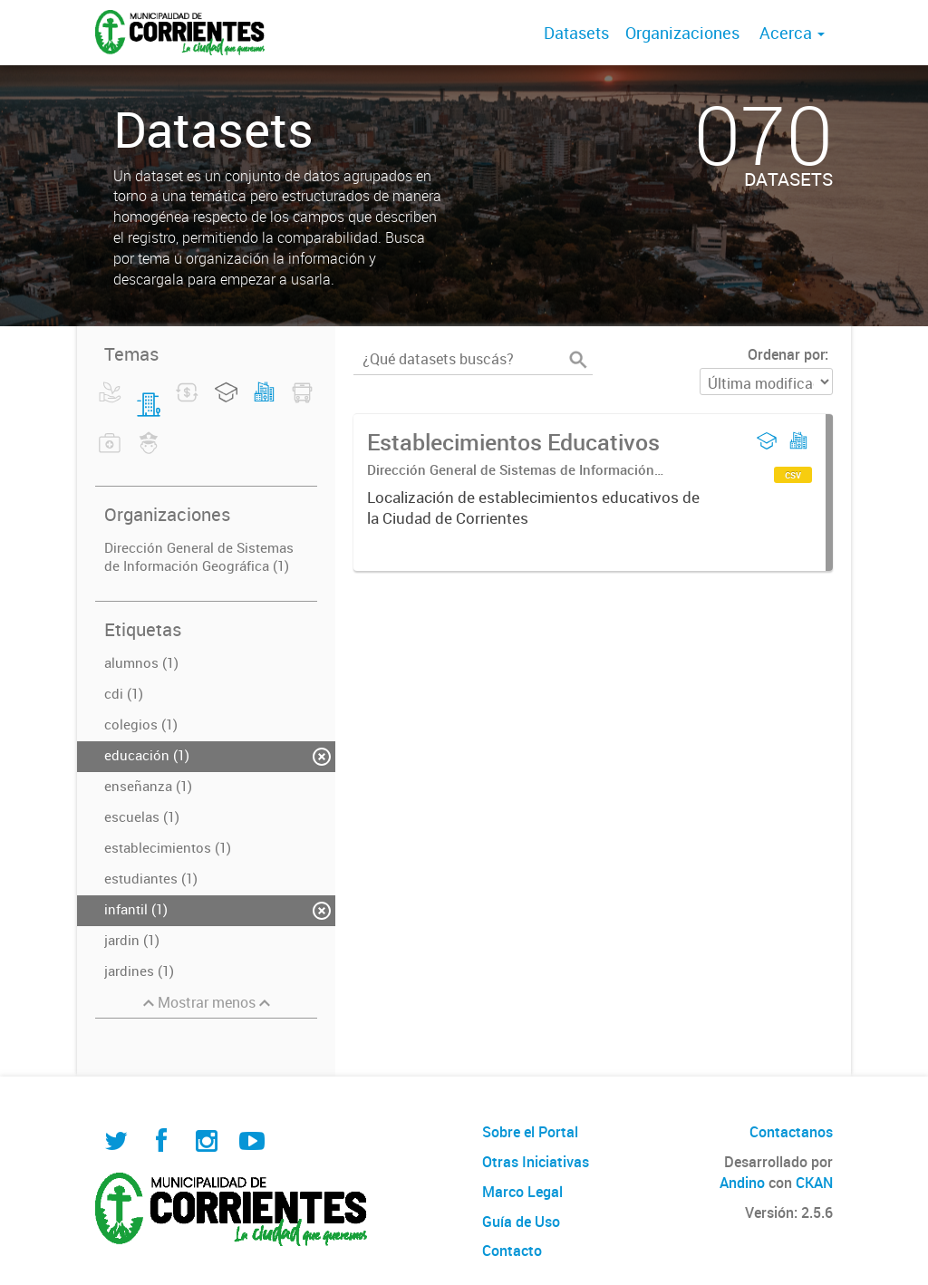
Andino (742, 1183)
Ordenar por (786, 354)
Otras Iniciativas (535, 1162)
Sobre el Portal (530, 1132)
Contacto (512, 1251)
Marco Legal (522, 1192)
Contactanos (791, 1132)
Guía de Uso (521, 1222)
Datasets (576, 32)
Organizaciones (682, 32)
